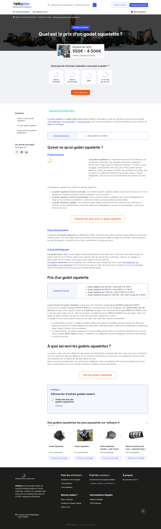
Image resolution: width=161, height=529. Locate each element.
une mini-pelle (84, 120)
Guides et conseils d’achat (71, 503)
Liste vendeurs (66, 487)
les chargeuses (66, 264)
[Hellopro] (14, 17)
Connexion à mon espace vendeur (102, 479)
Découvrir (59, 405)
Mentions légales (96, 499)
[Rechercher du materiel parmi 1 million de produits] (94, 5)
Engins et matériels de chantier (26, 17)
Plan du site (65, 507)
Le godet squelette (55, 118)
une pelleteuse (54, 120)
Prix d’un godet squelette (26, 124)
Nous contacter (67, 499)
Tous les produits (22, 12)
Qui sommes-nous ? (40, 12)
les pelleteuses (129, 261)
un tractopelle (68, 120)
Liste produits (66, 483)
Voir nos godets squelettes (97, 374)
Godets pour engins (45, 17)
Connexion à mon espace (70, 479)
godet (93, 166)
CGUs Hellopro (95, 503)
